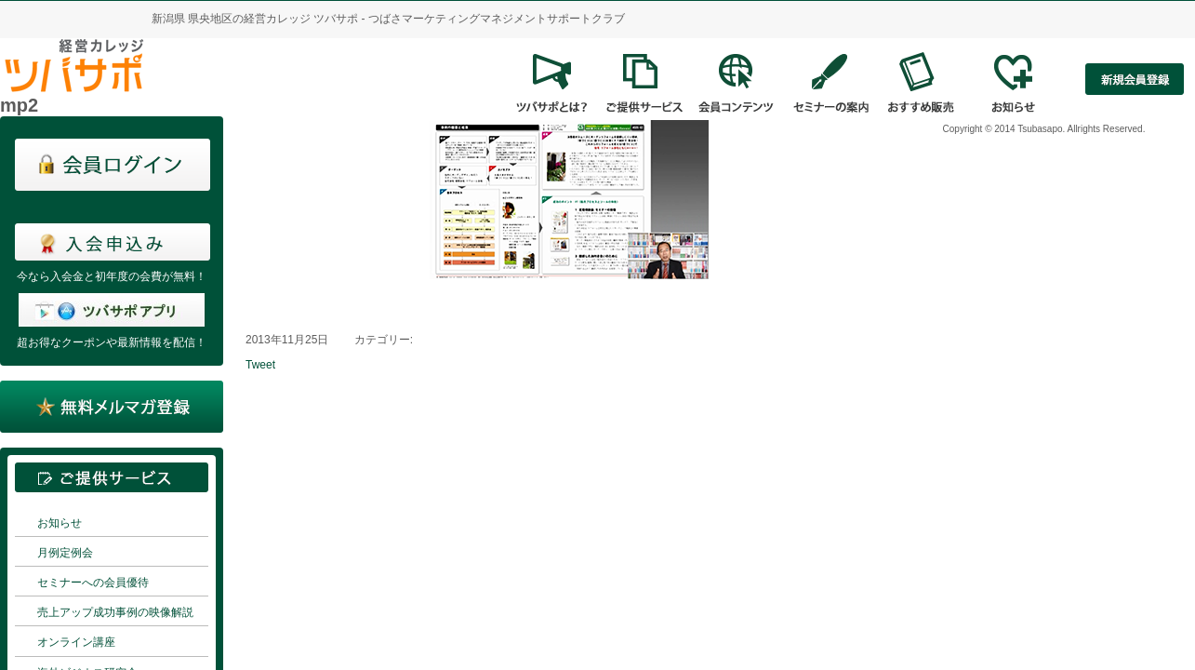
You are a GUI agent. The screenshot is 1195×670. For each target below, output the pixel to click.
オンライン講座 (76, 642)
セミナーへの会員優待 (93, 582)
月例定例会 (65, 552)
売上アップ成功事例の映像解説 (115, 612)
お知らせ (59, 522)
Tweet (260, 364)
